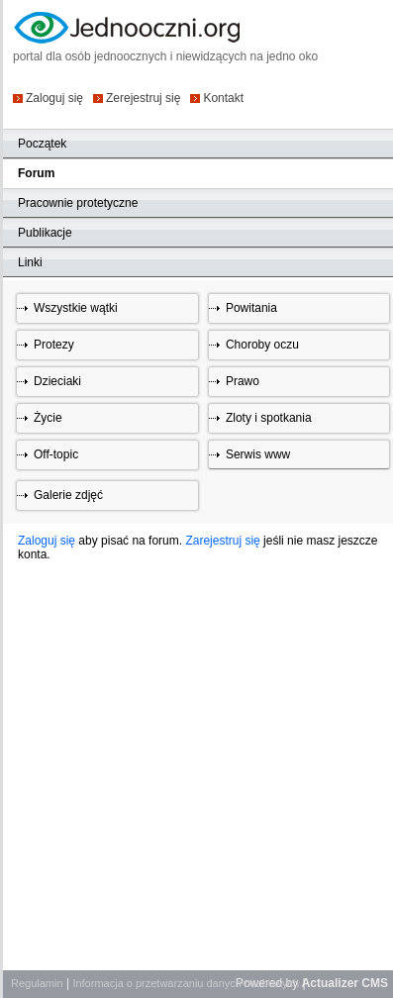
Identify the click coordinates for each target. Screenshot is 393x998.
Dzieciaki (57, 381)
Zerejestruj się (143, 97)
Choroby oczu (262, 344)
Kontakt (223, 97)
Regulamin (37, 983)
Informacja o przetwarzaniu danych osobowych (185, 983)
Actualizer (330, 983)
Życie (48, 418)
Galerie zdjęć (68, 495)
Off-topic (56, 454)
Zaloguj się (54, 97)
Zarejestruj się (222, 541)
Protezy (54, 344)
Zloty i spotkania (269, 418)
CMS (374, 983)
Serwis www (258, 454)
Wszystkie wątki (76, 308)
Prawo (242, 381)
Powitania (251, 308)
